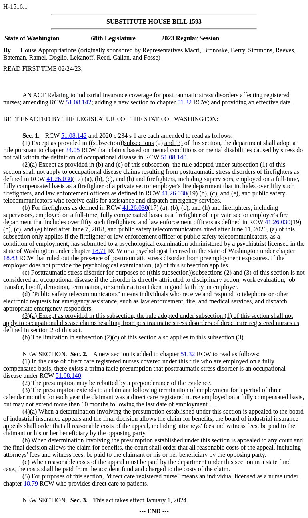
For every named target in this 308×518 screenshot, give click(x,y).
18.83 (10, 258)
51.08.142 (79, 102)
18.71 (99, 250)
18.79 (31, 483)
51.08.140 (173, 157)
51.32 (184, 102)
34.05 (73, 150)
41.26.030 (59, 178)
